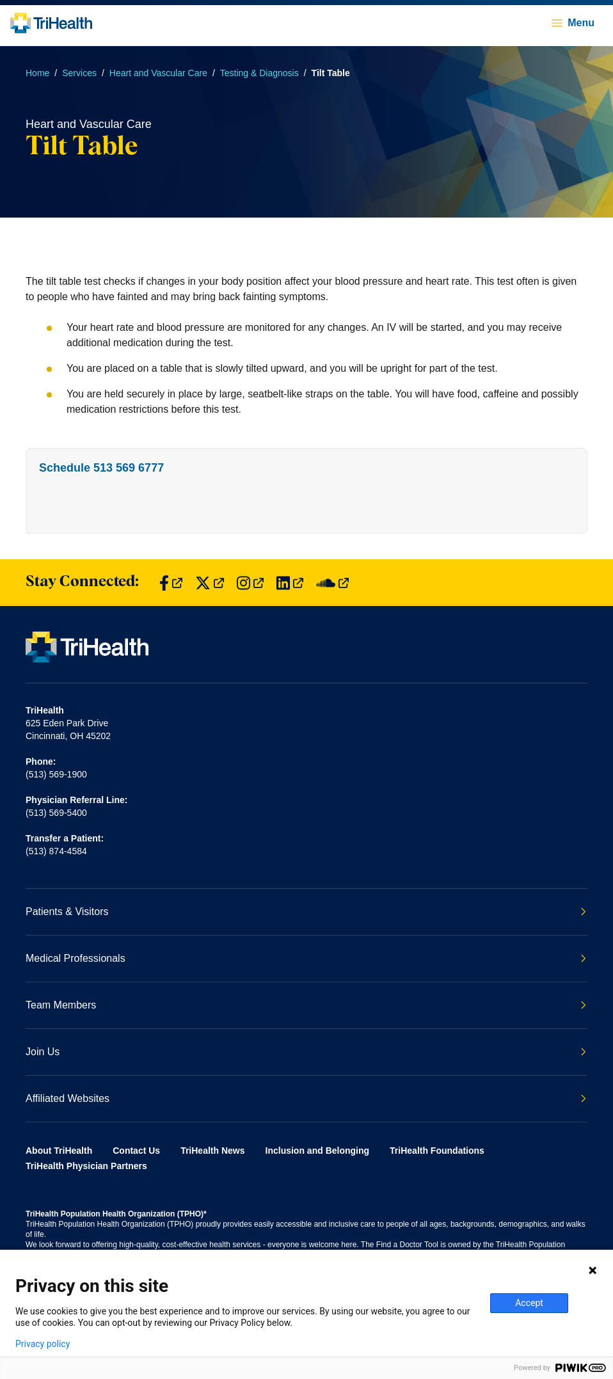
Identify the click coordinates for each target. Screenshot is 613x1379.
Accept (529, 1303)
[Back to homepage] (51, 23)
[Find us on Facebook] (170, 583)
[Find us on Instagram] (250, 583)
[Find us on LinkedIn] (289, 583)
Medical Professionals (306, 958)
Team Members (306, 1005)
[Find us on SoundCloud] (332, 583)
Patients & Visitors (306, 911)
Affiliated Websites (306, 1098)
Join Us (306, 1051)
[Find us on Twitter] (209, 583)
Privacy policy (42, 1344)
